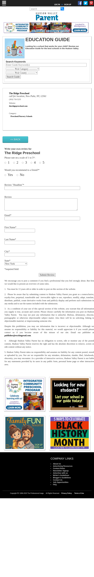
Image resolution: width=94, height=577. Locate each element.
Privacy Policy (66, 493)
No (21, 175)
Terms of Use (79, 493)
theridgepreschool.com (18, 106)
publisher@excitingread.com (17, 335)
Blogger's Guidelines (62, 478)
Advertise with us (60, 473)
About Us (57, 464)
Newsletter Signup (61, 471)
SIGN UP (67, 4)
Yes (11, 175)
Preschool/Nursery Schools (21, 116)
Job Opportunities (60, 482)
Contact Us (57, 480)
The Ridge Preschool (19, 93)
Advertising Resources (63, 466)
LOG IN (57, 4)
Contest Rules (59, 468)
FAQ (55, 485)
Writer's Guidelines (61, 475)
